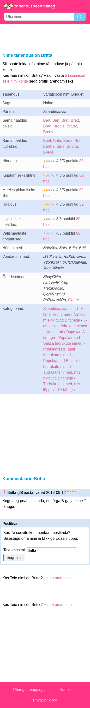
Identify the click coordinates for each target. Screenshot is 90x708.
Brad (47, 126)
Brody (48, 132)
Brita (57, 141)
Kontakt (66, 689)
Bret (64, 120)
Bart (55, 120)
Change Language (29, 689)
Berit (47, 141)
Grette (73, 300)
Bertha (48, 146)
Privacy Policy (45, 700)
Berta (67, 141)
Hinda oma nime (58, 578)
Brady (72, 126)
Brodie (59, 126)
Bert (46, 120)
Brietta (72, 146)
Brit (77, 141)
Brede (48, 152)
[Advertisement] (45, 38)
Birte (61, 146)
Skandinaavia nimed (60, 309)
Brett (75, 120)
